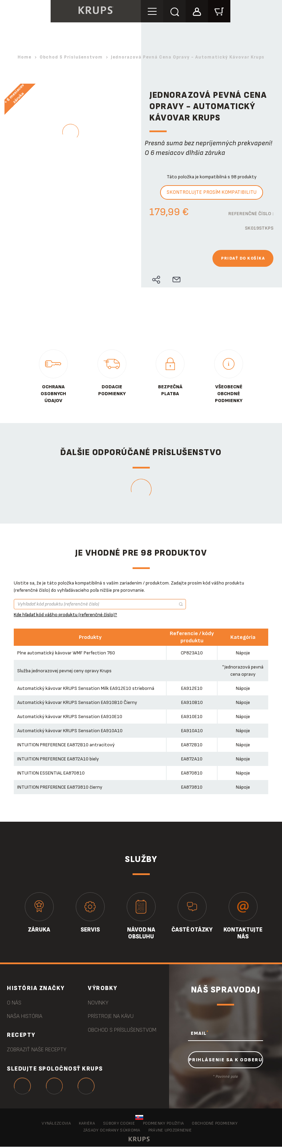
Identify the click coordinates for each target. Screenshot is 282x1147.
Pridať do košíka (243, 258)
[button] (197, 11)
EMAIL (199, 1033)
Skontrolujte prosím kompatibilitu (212, 192)
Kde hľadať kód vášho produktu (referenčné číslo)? (65, 615)
